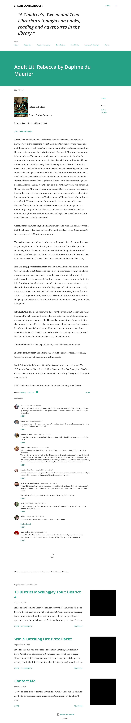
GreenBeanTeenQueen (28, 5)
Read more (78, 626)
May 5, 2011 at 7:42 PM (38, 503)
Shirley (22, 516)
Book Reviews (60, 45)
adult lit (103, 113)
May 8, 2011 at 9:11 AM (39, 532)
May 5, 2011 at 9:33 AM (34, 421)
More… (107, 45)
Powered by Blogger (65, 714)
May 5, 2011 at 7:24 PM (49, 483)
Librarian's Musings (92, 45)
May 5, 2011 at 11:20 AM (44, 470)
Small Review (25, 532)
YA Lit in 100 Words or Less (29, 483)
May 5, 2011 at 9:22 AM (33, 405)
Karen (22, 421)
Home (16, 45)
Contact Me (25, 680)
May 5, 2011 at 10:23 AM (42, 434)
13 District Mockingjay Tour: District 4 (47, 594)
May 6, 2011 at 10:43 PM (35, 516)
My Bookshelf (25, 524)
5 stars (103, 110)
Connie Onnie (25, 447)
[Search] (107, 6)
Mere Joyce (24, 503)
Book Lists (75, 45)
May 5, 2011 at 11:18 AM (40, 447)
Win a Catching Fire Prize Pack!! (43, 638)
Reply (22, 416)
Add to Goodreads (23, 131)
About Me (27, 45)
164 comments (26, 668)
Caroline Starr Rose (27, 470)
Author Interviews (43, 45)
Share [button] (103, 98)
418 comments (26, 626)
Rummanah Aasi (26, 434)
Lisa (21, 405)
